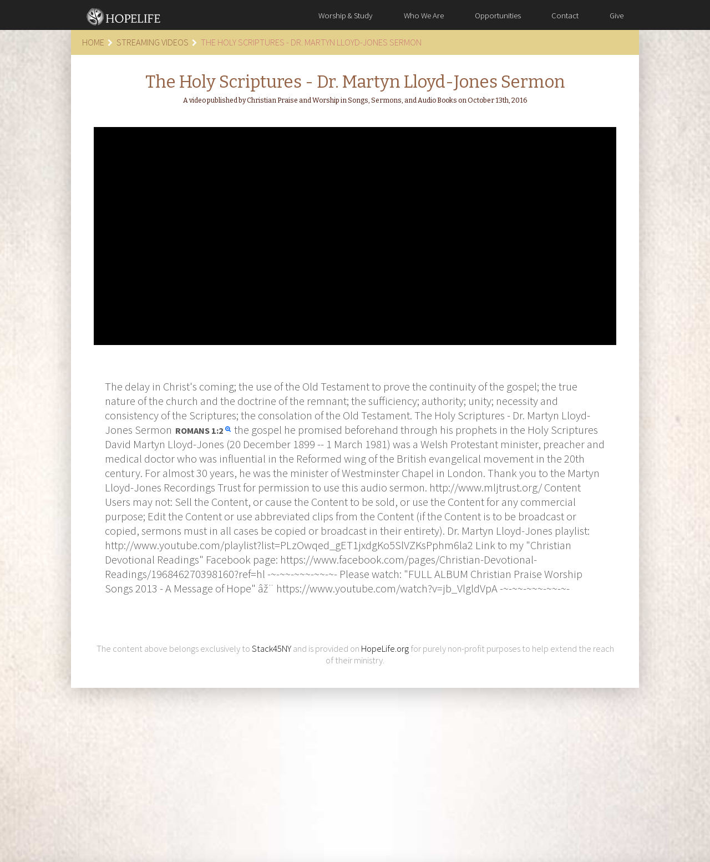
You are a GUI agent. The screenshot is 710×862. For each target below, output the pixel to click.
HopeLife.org (385, 649)
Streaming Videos (152, 42)
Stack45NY (271, 649)
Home (93, 42)
